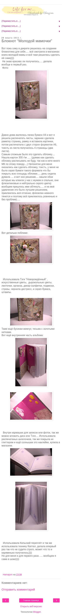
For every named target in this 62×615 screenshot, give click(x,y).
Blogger (37, 612)
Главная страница (31, 600)
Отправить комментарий (18, 589)
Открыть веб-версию (31, 606)
